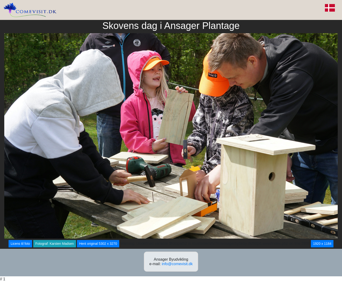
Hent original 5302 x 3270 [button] (98, 243)
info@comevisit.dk (177, 264)
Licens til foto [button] (20, 243)
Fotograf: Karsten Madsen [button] (54, 243)
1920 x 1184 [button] (322, 243)
